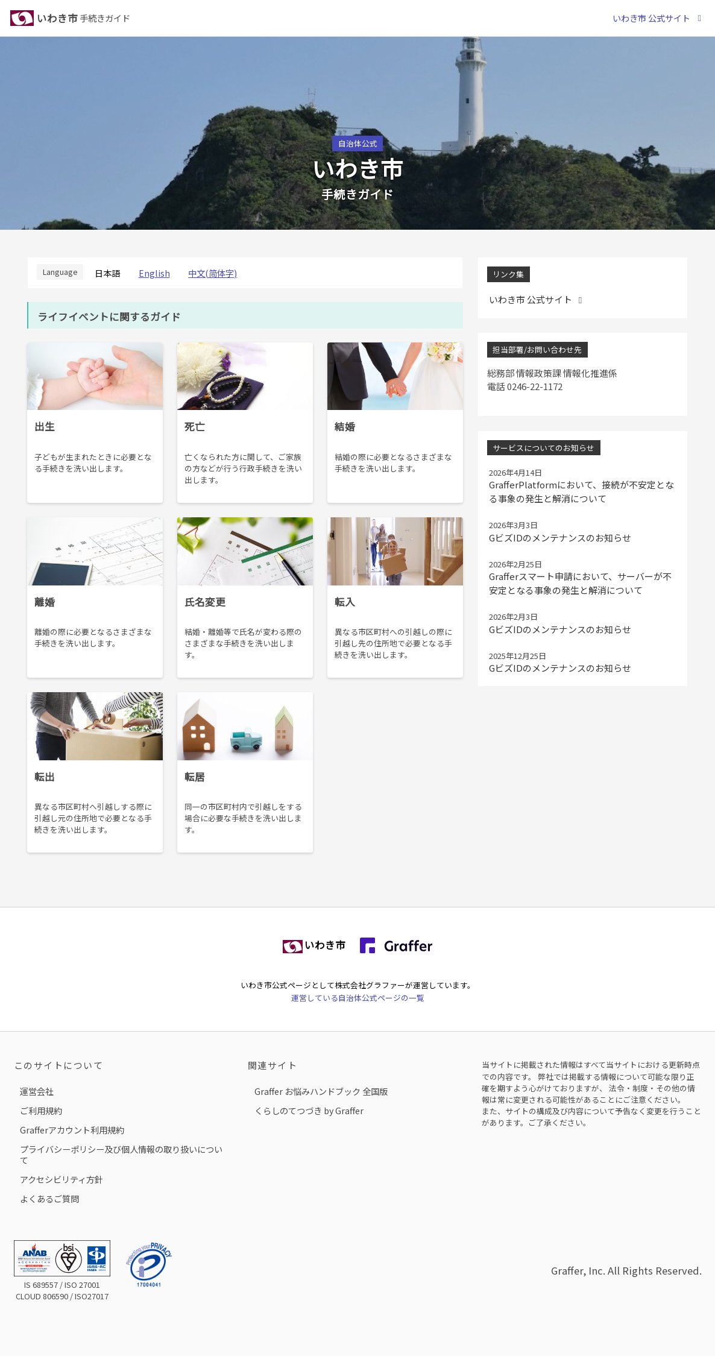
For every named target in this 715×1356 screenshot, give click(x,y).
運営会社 (37, 1091)
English (154, 272)
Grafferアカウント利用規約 (72, 1129)
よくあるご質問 (49, 1198)
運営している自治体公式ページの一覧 (357, 997)
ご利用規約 (41, 1110)
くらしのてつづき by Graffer (309, 1110)
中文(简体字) (212, 272)
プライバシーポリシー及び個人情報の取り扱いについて (121, 1154)
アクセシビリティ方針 (61, 1179)
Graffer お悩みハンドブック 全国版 (321, 1091)
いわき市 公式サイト (659, 17)
